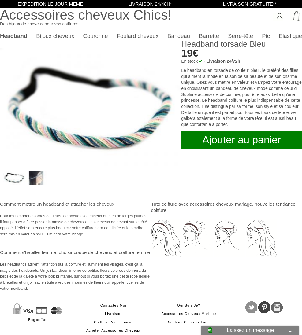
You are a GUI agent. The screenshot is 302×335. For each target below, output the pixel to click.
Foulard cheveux (137, 36)
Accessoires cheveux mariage (188, 313)
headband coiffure (225, 100)
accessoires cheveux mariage (221, 204)
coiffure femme (134, 252)
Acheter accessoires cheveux (113, 330)
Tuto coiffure (164, 204)
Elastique (290, 36)
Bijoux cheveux (55, 36)
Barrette (209, 36)
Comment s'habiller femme (28, 252)
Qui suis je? (188, 305)
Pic (266, 36)
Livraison (113, 313)
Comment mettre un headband (32, 204)
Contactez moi (113, 305)
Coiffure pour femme (113, 322)
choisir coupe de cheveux (85, 252)
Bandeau (178, 36)
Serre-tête (240, 36)
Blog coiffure (37, 320)
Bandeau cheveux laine (189, 322)
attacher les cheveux (92, 204)
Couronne (95, 36)
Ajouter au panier (241, 139)
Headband (13, 36)
